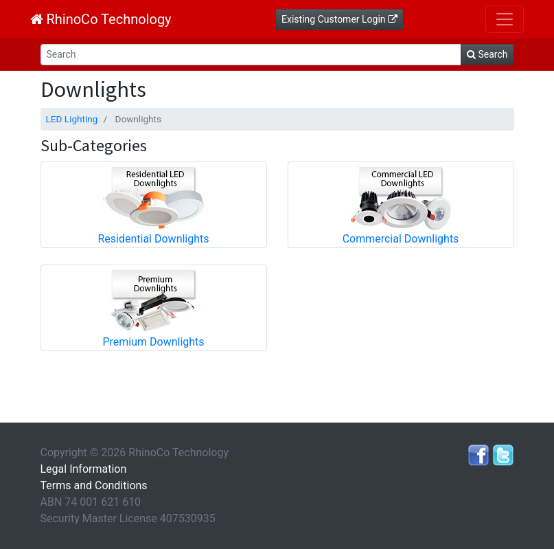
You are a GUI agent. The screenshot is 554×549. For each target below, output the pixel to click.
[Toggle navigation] (504, 19)
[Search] (251, 54)
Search (487, 54)
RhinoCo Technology (101, 19)
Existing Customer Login (339, 19)
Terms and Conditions (94, 485)
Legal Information (84, 468)
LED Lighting (72, 118)
